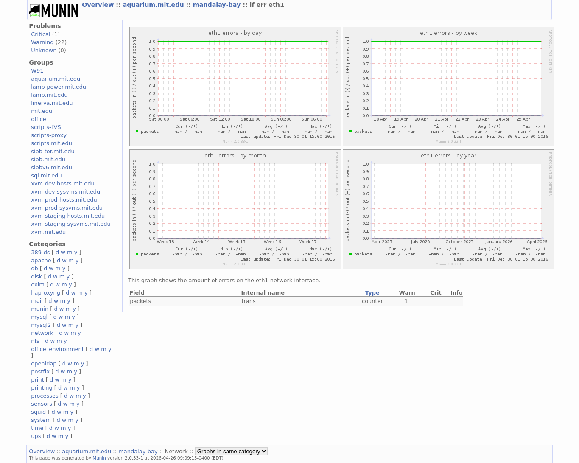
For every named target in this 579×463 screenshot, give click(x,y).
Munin (99, 457)
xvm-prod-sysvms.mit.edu (67, 208)
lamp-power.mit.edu (58, 87)
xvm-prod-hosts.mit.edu (64, 199)
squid (38, 412)
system (41, 420)
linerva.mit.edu (52, 103)
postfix (40, 371)
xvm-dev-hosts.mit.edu (62, 183)
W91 (37, 70)
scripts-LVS (46, 127)
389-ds (40, 252)
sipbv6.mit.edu (51, 167)
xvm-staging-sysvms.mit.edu (70, 224)
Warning (42, 42)
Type (372, 292)
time (37, 428)
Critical (40, 34)
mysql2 (41, 325)
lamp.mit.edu (49, 95)
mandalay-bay (218, 4)
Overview (99, 4)
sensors (41, 404)
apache (41, 260)
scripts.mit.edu (51, 143)
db (34, 268)
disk (36, 276)
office (38, 119)
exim (38, 284)
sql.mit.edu (46, 175)
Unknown (43, 50)
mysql (39, 317)
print (37, 379)
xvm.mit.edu (48, 232)
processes (45, 396)
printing (41, 387)
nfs (35, 341)
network (42, 333)
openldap (43, 363)
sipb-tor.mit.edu (53, 151)
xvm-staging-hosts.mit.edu (68, 216)
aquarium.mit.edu (154, 4)
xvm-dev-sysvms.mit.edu (65, 191)
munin (39, 309)
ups (36, 436)
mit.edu (41, 111)
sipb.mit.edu (48, 159)
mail (37, 300)
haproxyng (45, 292)
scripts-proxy (49, 135)
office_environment (57, 349)
